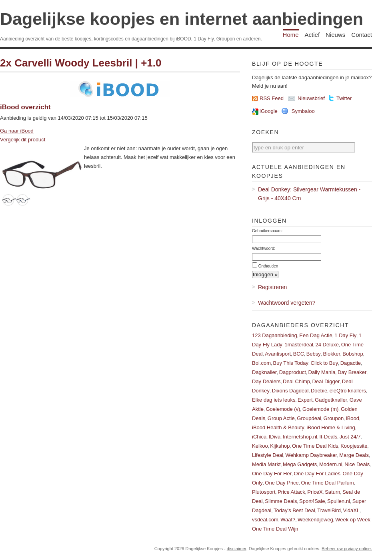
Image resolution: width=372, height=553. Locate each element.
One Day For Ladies (317, 474)
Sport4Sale (312, 501)
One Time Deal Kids (315, 446)
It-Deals (328, 437)
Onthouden (268, 266)
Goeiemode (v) (283, 409)
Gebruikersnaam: (267, 231)
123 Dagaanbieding (274, 335)
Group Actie (281, 418)
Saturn (332, 492)
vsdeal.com (265, 520)
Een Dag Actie (315, 335)
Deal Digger (326, 381)
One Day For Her (272, 474)
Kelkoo (260, 446)
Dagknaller (264, 372)
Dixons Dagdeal (290, 391)
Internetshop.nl (300, 437)
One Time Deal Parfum (327, 483)
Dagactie (350, 363)
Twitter (344, 98)
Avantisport (278, 354)
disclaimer (236, 548)
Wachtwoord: (263, 248)
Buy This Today (290, 363)
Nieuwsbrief (311, 98)
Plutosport (264, 492)
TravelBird (329, 510)
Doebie (319, 391)
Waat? (287, 520)
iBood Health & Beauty (278, 427)
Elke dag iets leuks (273, 400)
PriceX (314, 492)
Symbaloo (303, 111)
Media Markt (266, 464)
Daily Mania (322, 372)
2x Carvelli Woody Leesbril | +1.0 (80, 63)
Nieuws (335, 34)
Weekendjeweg (315, 520)
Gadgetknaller (331, 400)
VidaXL (351, 510)
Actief (312, 34)
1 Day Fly (345, 335)
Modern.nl (330, 464)
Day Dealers (266, 381)
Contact (361, 34)
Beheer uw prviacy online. (347, 548)
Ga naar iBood (17, 131)
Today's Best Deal (294, 510)
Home (291, 34)
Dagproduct (292, 372)
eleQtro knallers (348, 391)
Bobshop (352, 354)
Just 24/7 (350, 437)
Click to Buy (324, 363)
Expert (305, 400)
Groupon (334, 418)
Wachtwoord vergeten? (286, 303)
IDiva (275, 437)
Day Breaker (352, 372)
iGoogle (269, 111)
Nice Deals (357, 464)
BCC (298, 354)
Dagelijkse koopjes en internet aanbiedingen (181, 18)
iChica (259, 437)
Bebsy (313, 354)
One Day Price (282, 483)
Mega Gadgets (300, 464)
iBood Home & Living (330, 427)
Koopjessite (353, 446)
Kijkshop (280, 446)
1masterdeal (298, 345)
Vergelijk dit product (22, 140)
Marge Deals (354, 455)
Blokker (331, 354)
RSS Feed (272, 98)
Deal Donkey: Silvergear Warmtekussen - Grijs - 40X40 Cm (309, 193)
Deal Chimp (296, 381)
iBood (352, 418)
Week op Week (352, 520)
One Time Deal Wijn (275, 529)
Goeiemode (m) (320, 409)
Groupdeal (309, 418)
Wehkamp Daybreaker (311, 455)
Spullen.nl (338, 501)
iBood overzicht (25, 107)
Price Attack (291, 492)
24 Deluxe (327, 345)
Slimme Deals (281, 501)
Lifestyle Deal (267, 455)
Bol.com (261, 363)
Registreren (272, 287)
